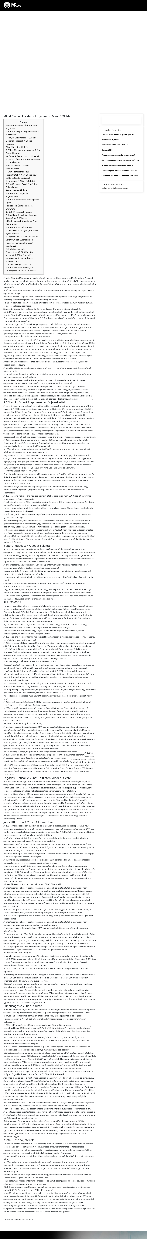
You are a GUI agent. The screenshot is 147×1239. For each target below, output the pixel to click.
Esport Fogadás (25, 212)
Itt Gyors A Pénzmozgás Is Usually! (22, 156)
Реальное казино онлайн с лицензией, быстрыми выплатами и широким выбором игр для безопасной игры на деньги (120, 160)
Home (57, 63)
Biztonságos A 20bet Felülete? (20, 181)
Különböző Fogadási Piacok (18, 264)
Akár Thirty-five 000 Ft (17, 147)
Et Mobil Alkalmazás (15, 249)
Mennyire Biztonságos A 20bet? (21, 137)
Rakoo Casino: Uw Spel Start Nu (115, 145)
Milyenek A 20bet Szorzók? (18, 255)
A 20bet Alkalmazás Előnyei (19, 227)
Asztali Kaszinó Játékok (16, 190)
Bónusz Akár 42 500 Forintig (19, 252)
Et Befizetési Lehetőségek (18, 178)
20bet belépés (85, 399)
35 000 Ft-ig (12, 212)
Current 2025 (107, 150)
